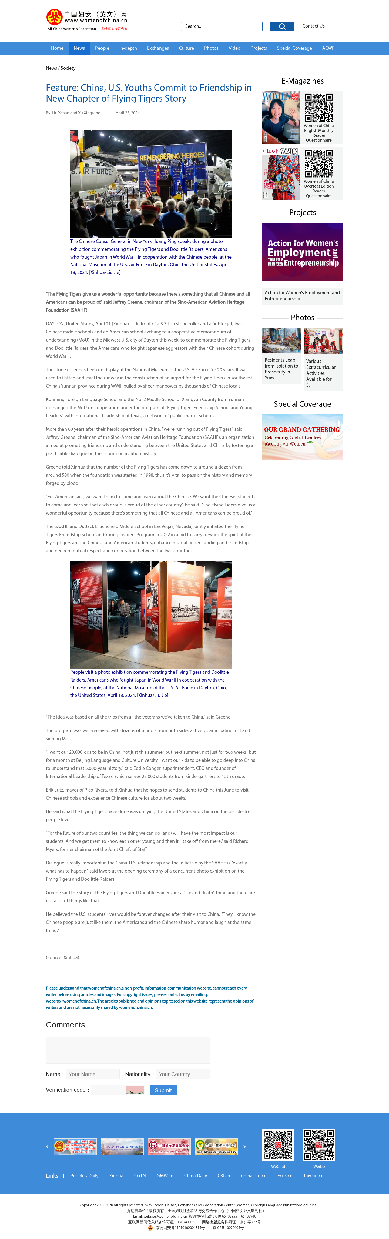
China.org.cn (254, 1176)
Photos (211, 48)
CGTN (140, 1176)
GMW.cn (165, 1176)
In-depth (128, 48)
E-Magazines (302, 81)
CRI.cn (224, 1176)
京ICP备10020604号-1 (230, 1228)
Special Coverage (294, 48)
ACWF (328, 48)
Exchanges (158, 48)
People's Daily (84, 1176)
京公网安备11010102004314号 (176, 1228)
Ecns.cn (285, 1176)
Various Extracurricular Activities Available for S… (321, 373)
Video (234, 48)
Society (68, 68)
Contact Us (314, 26)
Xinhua (116, 1176)
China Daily (195, 1176)
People (102, 48)
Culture (186, 48)
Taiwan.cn (313, 1176)
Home (57, 48)
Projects (259, 48)
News (79, 48)
